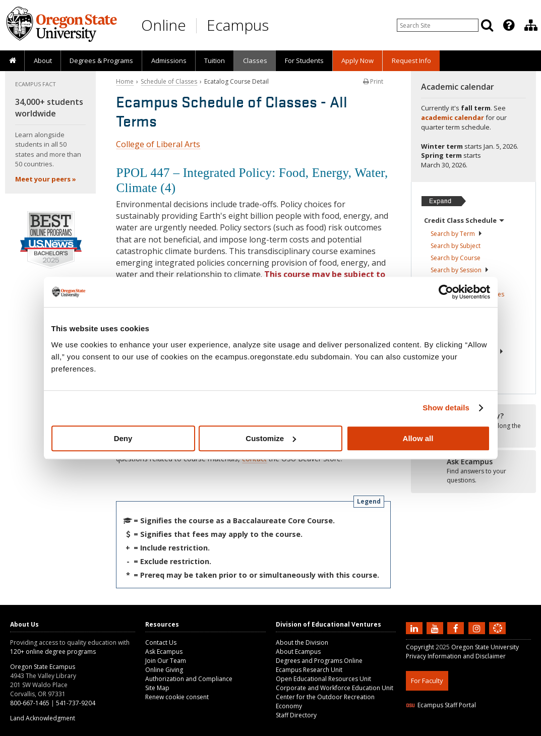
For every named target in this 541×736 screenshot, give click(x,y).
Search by (457, 233)
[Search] (487, 25)
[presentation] (508, 25)
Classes (255, 60)
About (43, 60)
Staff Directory (296, 715)
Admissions (169, 60)
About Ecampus (298, 651)
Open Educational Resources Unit (323, 678)
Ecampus (238, 25)
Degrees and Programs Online (319, 660)
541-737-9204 (75, 703)
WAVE (507, 729)
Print (373, 81)
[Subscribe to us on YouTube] (436, 627)
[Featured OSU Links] (509, 25)
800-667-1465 (29, 703)
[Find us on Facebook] (456, 627)
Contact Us (160, 642)
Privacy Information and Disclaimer (456, 656)
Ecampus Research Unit (309, 669)
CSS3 (485, 729)
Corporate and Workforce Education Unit (334, 688)
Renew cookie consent (177, 697)
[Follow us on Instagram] (478, 627)
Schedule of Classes (169, 81)
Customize (271, 438)
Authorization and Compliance (188, 678)
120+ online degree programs (53, 651)
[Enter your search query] (437, 25)
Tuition (214, 60)
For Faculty (427, 680)
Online (163, 25)
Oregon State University (485, 647)
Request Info (411, 60)
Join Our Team (165, 660)
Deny (123, 438)
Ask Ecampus (164, 651)
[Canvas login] (498, 636)
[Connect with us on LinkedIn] (415, 627)
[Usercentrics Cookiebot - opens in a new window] (446, 291)
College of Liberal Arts (158, 144)
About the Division (302, 642)
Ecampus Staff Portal (441, 705)
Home (125, 81)
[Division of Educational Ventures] (531, 25)
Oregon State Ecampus (42, 666)
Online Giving (164, 669)
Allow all (418, 438)
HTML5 (462, 729)
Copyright (420, 647)
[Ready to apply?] (473, 471)
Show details (446, 407)
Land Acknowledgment (42, 718)
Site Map (157, 688)
